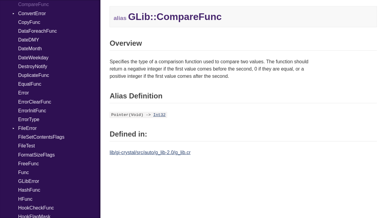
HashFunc (29, 190)
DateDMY (28, 39)
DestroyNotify (32, 66)
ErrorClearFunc (34, 101)
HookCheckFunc (36, 207)
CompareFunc (33, 4)
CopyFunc (29, 22)
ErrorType (28, 119)
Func (23, 172)
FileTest (26, 145)
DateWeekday (33, 57)
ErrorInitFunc (32, 110)
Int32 (159, 115)
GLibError (28, 181)
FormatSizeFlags (36, 154)
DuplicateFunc (33, 75)
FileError (27, 128)
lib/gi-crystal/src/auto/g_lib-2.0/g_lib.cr (150, 152)
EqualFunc (29, 84)
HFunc (25, 199)
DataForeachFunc (37, 31)
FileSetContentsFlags (41, 137)
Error (23, 92)
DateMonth (30, 48)
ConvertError (32, 13)
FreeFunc (28, 163)
